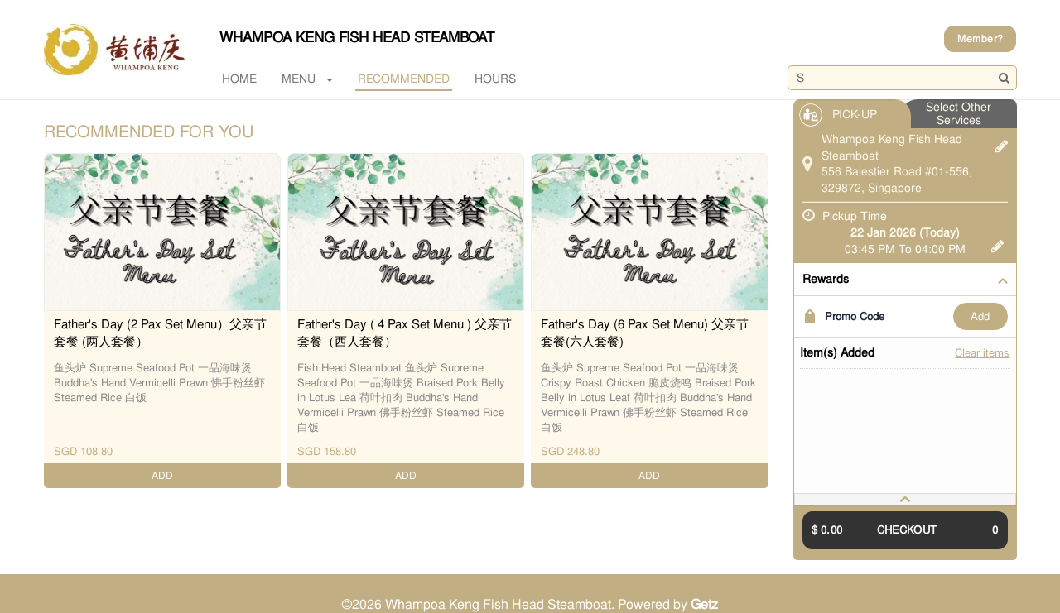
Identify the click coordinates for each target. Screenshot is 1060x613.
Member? (980, 38)
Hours (495, 78)
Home (239, 78)
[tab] (905, 499)
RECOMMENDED (404, 78)
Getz (704, 604)
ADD (980, 316)
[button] (905, 499)
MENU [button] (307, 78)
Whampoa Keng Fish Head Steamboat (356, 37)
